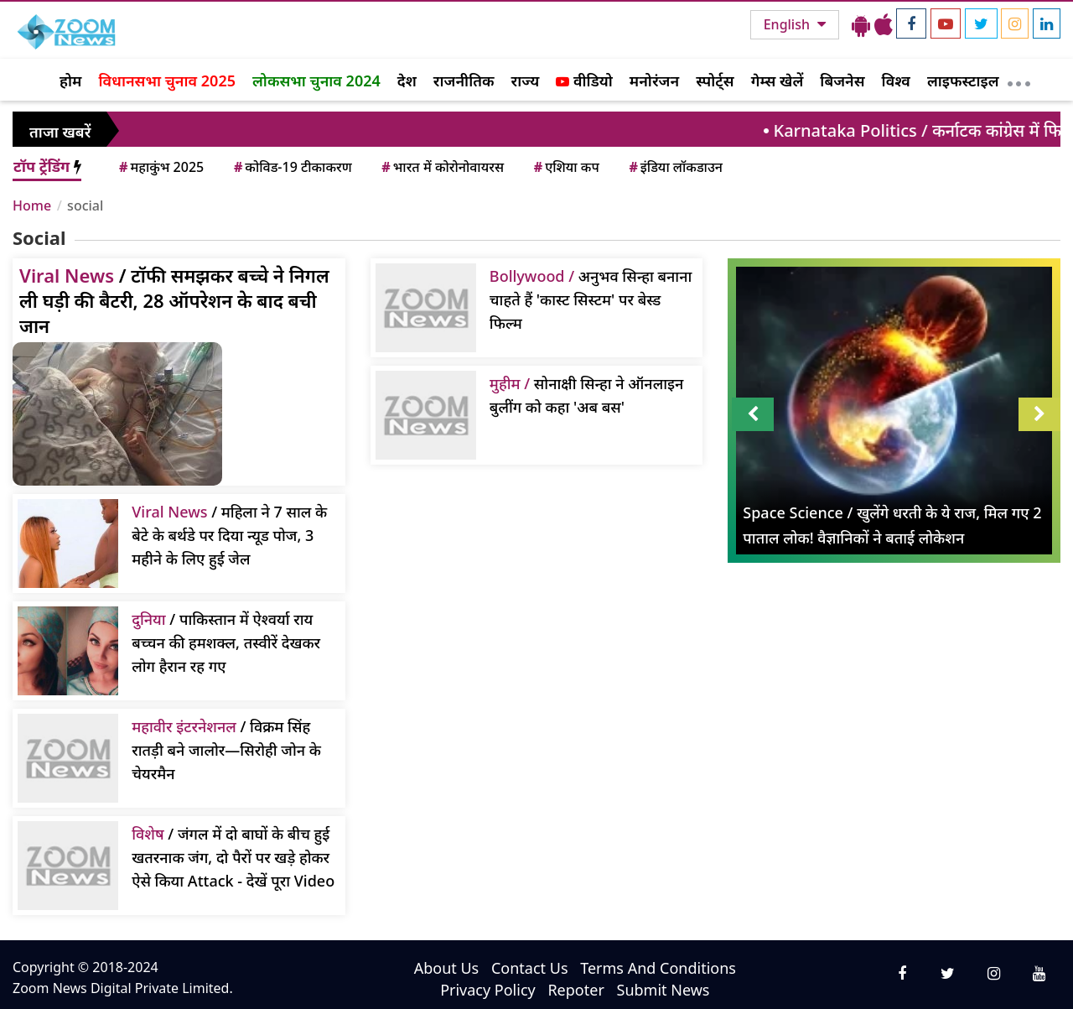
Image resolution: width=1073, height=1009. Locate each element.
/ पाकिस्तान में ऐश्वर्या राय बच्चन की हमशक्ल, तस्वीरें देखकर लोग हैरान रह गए (226, 642)
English (788, 24)
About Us (446, 968)
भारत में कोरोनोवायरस (441, 167)
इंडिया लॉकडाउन (674, 167)
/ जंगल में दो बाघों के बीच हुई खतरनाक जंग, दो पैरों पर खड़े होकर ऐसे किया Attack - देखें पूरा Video (233, 857)
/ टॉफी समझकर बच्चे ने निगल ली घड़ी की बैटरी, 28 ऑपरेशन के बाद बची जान (174, 300)
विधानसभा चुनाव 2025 (167, 80)
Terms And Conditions (658, 968)
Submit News (663, 990)
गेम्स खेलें (777, 80)
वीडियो (584, 80)
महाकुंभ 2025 (160, 167)
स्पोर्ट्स (715, 80)
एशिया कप (565, 167)
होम (70, 80)
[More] (1019, 80)
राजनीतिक (464, 80)
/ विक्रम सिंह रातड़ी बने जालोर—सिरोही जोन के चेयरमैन (226, 749)
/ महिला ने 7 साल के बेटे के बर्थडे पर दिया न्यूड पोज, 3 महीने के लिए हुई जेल (229, 535)
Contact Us (529, 968)
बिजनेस (842, 80)
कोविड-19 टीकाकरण (291, 167)
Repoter (575, 990)
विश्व (896, 80)
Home (32, 205)
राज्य (525, 80)
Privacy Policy (488, 990)
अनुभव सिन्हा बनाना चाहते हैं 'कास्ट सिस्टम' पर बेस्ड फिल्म (591, 299)
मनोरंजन (654, 80)
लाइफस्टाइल (963, 80)
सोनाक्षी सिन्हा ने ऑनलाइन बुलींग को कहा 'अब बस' (586, 395)
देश (407, 80)
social (85, 205)
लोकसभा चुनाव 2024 (316, 80)
